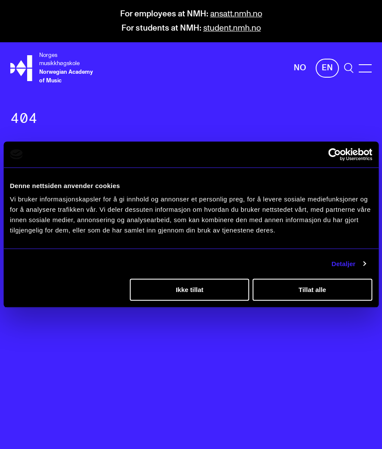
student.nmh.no (232, 28)
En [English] (327, 68)
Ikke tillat (189, 289)
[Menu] (365, 68)
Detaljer (344, 263)
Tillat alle (312, 289)
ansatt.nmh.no (236, 14)
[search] (349, 68)
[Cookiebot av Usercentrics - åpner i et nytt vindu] (334, 154)
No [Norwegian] (300, 68)
